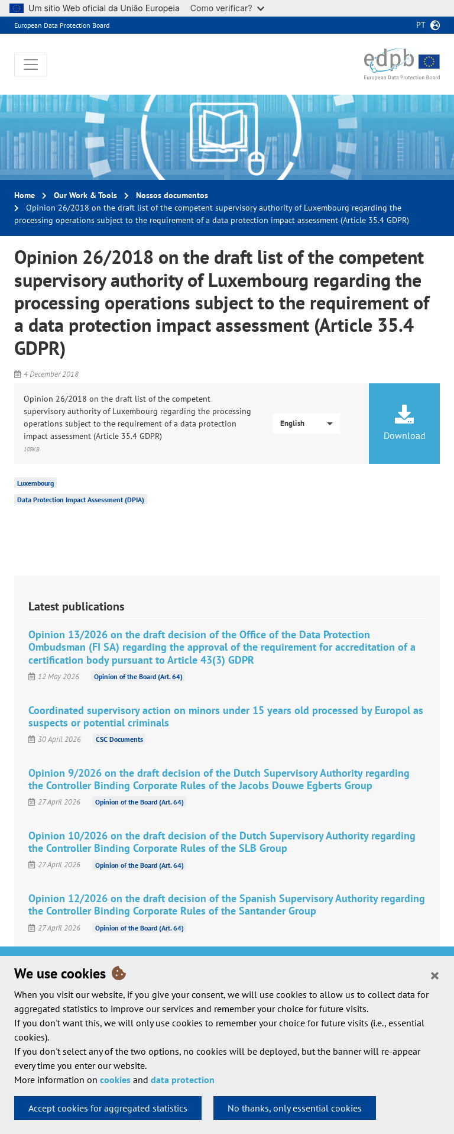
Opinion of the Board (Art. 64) (138, 676)
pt (421, 25)
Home (24, 195)
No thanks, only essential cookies (295, 1108)
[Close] (435, 974)
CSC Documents (119, 739)
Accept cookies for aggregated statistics (107, 1108)
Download (404, 423)
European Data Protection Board (61, 25)
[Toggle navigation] (30, 64)
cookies (115, 1079)
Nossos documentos (172, 195)
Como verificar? (227, 8)
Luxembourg (35, 483)
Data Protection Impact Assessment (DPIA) (80, 499)
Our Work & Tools (85, 195)
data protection (183, 1079)
